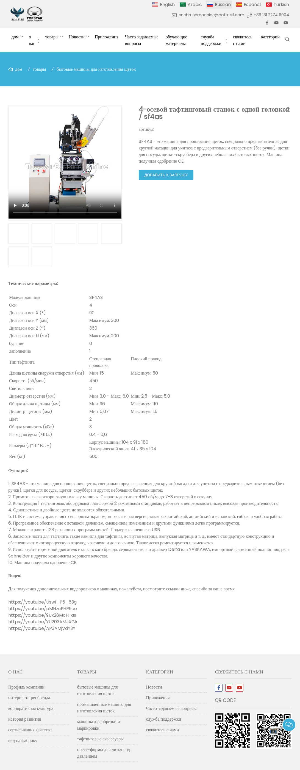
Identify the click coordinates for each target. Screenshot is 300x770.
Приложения (106, 37)
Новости (77, 37)
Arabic (195, 4)
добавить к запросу (166, 175)
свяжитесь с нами (242, 40)
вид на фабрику (22, 740)
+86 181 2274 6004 (271, 15)
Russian (223, 4)
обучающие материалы (176, 40)
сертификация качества (30, 730)
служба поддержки (211, 40)
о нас (32, 40)
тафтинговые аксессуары (100, 739)
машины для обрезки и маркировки (98, 724)
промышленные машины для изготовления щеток (104, 707)
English (167, 4)
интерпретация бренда (29, 698)
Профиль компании (26, 687)
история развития (24, 719)
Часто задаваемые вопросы (142, 40)
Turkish (281, 4)
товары (52, 37)
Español (252, 4)
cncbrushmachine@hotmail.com (211, 15)
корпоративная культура (30, 708)
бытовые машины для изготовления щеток (96, 69)
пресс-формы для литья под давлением (103, 752)
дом (15, 37)
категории (270, 37)
